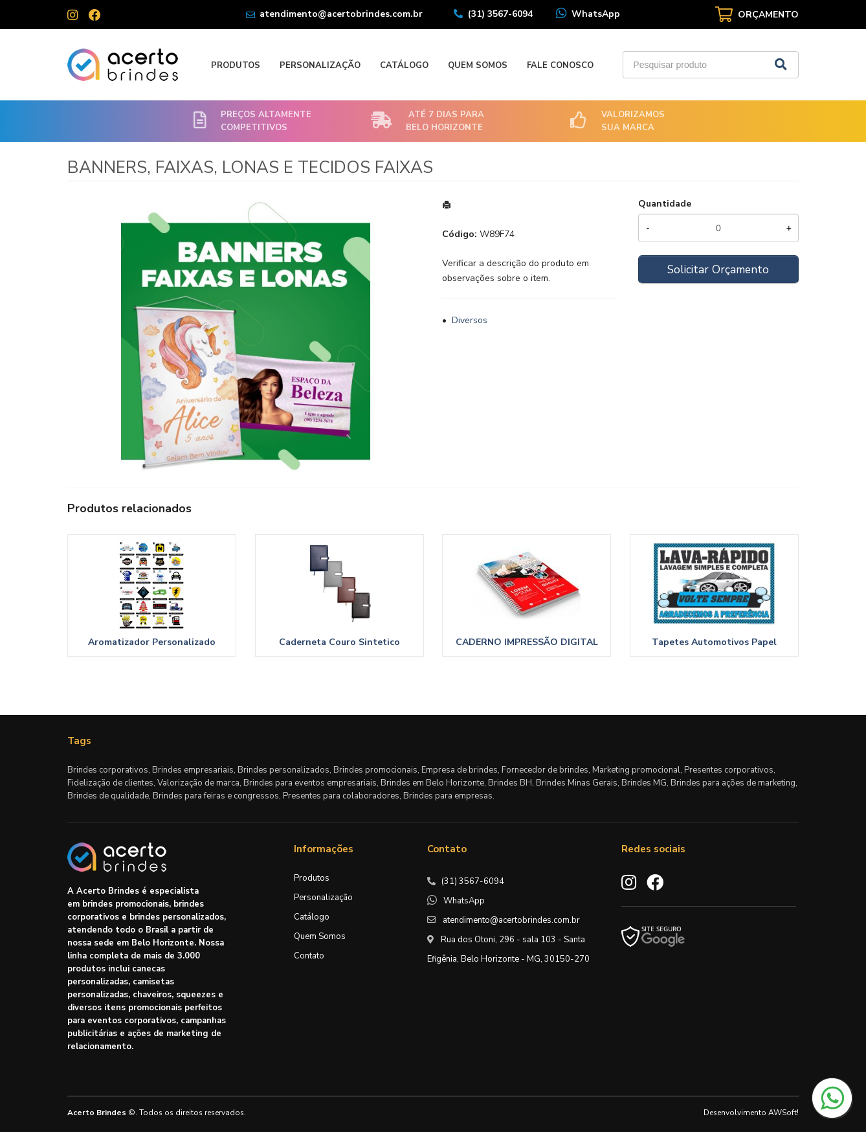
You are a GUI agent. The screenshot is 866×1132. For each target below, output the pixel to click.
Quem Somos (477, 65)
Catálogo (404, 65)
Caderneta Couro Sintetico (339, 642)
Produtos (235, 65)
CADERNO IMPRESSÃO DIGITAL (527, 642)
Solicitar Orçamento (718, 269)
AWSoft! (783, 1112)
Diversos (469, 320)
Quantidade (664, 204)
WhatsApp (596, 14)
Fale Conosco (560, 65)
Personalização (320, 65)
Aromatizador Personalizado (152, 642)
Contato (309, 956)
